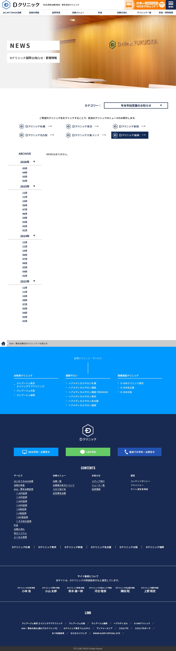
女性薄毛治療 (59, 493)
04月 (24, 172)
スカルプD (123, 628)
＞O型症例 (21, 513)
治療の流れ (19, 529)
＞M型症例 (21, 509)
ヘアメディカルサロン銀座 (82, 387)
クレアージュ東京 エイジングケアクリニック (42, 623)
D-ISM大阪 (126, 392)
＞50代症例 (21, 505)
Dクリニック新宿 (74, 547)
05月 (24, 168)
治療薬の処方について (64, 485)
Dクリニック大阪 (129, 547)
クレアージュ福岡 (26, 395)
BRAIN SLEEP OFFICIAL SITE (106, 633)
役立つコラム (20, 533)
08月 (24, 300)
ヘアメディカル (121, 623)
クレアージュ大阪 (26, 390)
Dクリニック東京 (47, 547)
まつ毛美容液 (58, 633)
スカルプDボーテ (143, 628)
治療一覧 (57, 481)
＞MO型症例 (22, 517)
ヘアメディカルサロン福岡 (82, 405)
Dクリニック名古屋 (101, 547)
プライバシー (137, 485)
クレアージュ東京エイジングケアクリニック (30, 385)
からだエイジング (79, 633)
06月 (24, 213)
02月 (24, 180)
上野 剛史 (149, 590)
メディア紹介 (98, 481)
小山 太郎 (51, 590)
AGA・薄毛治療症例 (23, 489)
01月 (24, 230)
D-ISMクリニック (142, 623)
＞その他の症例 (23, 521)
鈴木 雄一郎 (75, 590)
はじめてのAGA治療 (23, 481)
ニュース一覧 (98, 485)
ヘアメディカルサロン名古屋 (83, 400)
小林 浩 (26, 590)
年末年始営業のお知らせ (136, 105)
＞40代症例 (21, 501)
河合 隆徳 (100, 590)
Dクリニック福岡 (155, 547)
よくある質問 (20, 537)
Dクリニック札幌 (21, 547)
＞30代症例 (21, 497)
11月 (24, 196)
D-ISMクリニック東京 (132, 383)
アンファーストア (104, 628)
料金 (16, 525)
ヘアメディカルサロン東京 (82, 396)
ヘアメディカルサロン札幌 (82, 383)
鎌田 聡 (125, 590)
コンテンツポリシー (140, 481)
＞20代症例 (21, 493)
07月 (24, 209)
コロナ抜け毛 (59, 489)
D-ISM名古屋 (127, 387)
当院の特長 (19, 485)
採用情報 (96, 489)
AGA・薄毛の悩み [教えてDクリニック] (39, 628)
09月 (24, 205)
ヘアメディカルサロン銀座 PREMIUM (88, 392)
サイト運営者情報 (139, 489)
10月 (24, 201)
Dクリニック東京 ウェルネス (77, 628)
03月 (24, 176)
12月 (24, 192)
